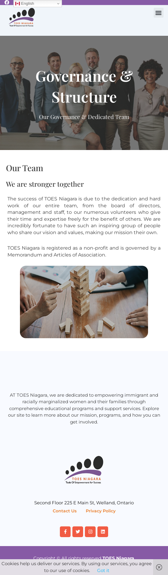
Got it (103, 570)
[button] (159, 13)
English (24, 3)
